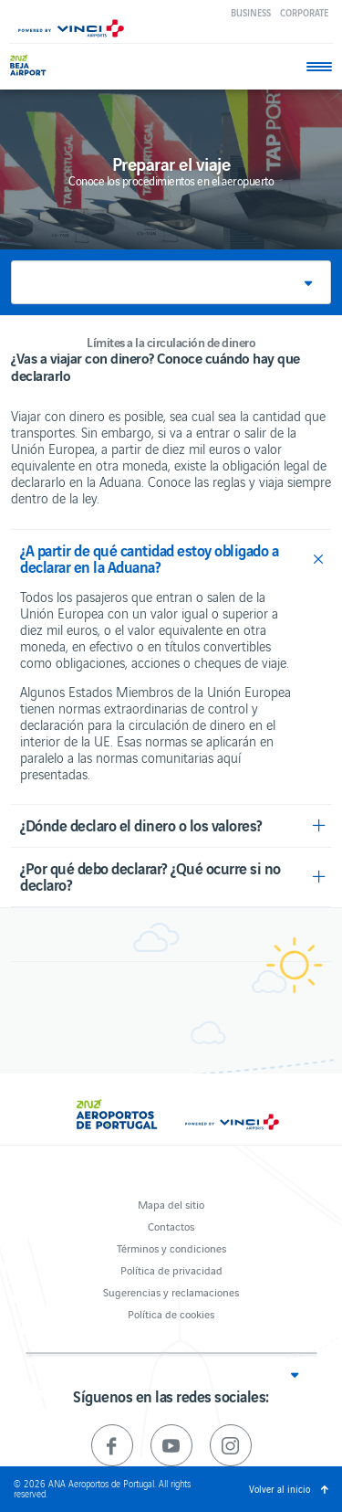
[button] (171, 282)
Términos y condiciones (171, 1247)
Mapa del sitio (171, 1203)
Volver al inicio (279, 1489)
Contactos (171, 1225)
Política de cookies (171, 1313)
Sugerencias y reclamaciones (171, 1291)
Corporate (304, 12)
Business (251, 12)
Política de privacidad (171, 1269)
